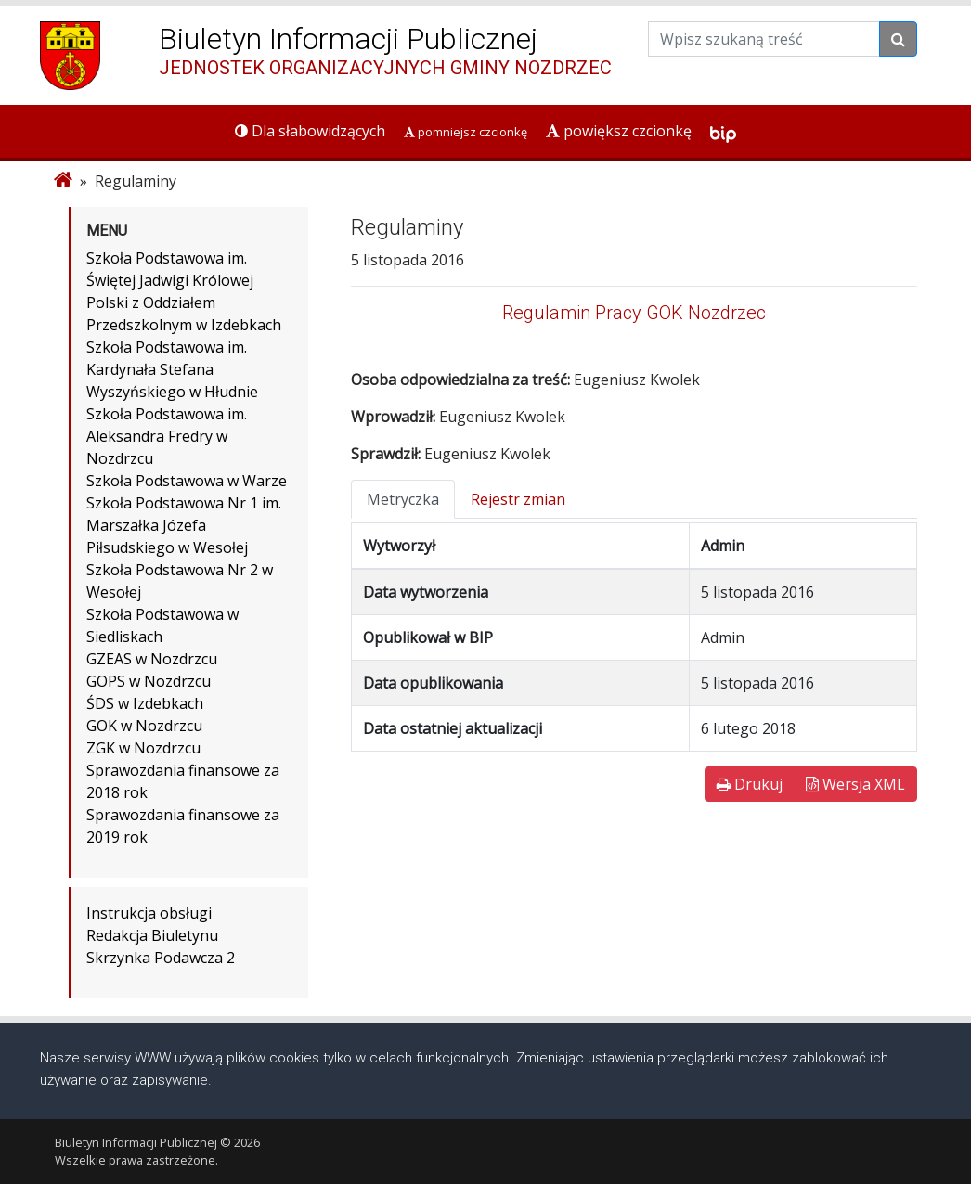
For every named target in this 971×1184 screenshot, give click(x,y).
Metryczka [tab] (403, 499)
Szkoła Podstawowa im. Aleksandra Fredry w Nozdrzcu (166, 436)
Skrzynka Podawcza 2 (160, 957)
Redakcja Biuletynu (152, 935)
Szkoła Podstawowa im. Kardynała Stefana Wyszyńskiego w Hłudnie (172, 369)
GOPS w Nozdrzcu (148, 681)
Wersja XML (855, 784)
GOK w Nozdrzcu (144, 725)
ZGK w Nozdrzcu (143, 748)
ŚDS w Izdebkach (144, 703)
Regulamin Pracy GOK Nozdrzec (634, 313)
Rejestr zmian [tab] (518, 499)
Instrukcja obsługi (149, 913)
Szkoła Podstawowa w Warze (186, 480)
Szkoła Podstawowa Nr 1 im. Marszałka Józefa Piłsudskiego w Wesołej (183, 525)
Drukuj (750, 784)
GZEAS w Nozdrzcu (151, 659)
